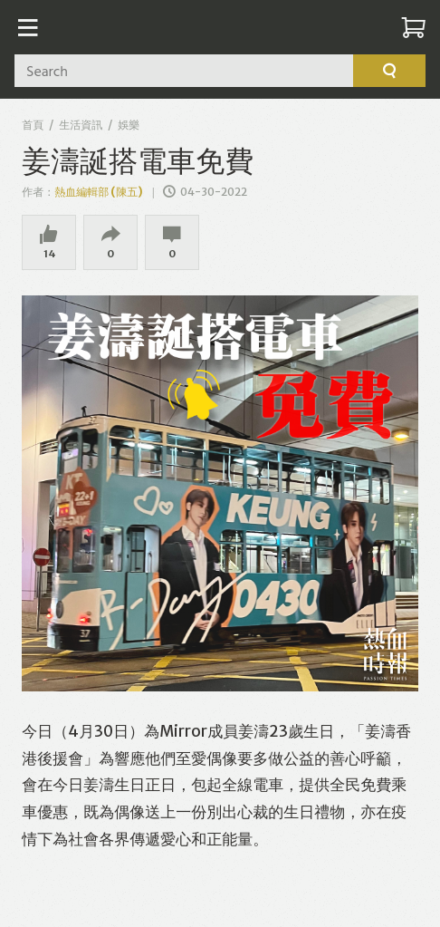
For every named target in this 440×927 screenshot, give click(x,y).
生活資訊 (80, 124)
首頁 (32, 124)
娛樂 (128, 124)
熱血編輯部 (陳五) (98, 191)
